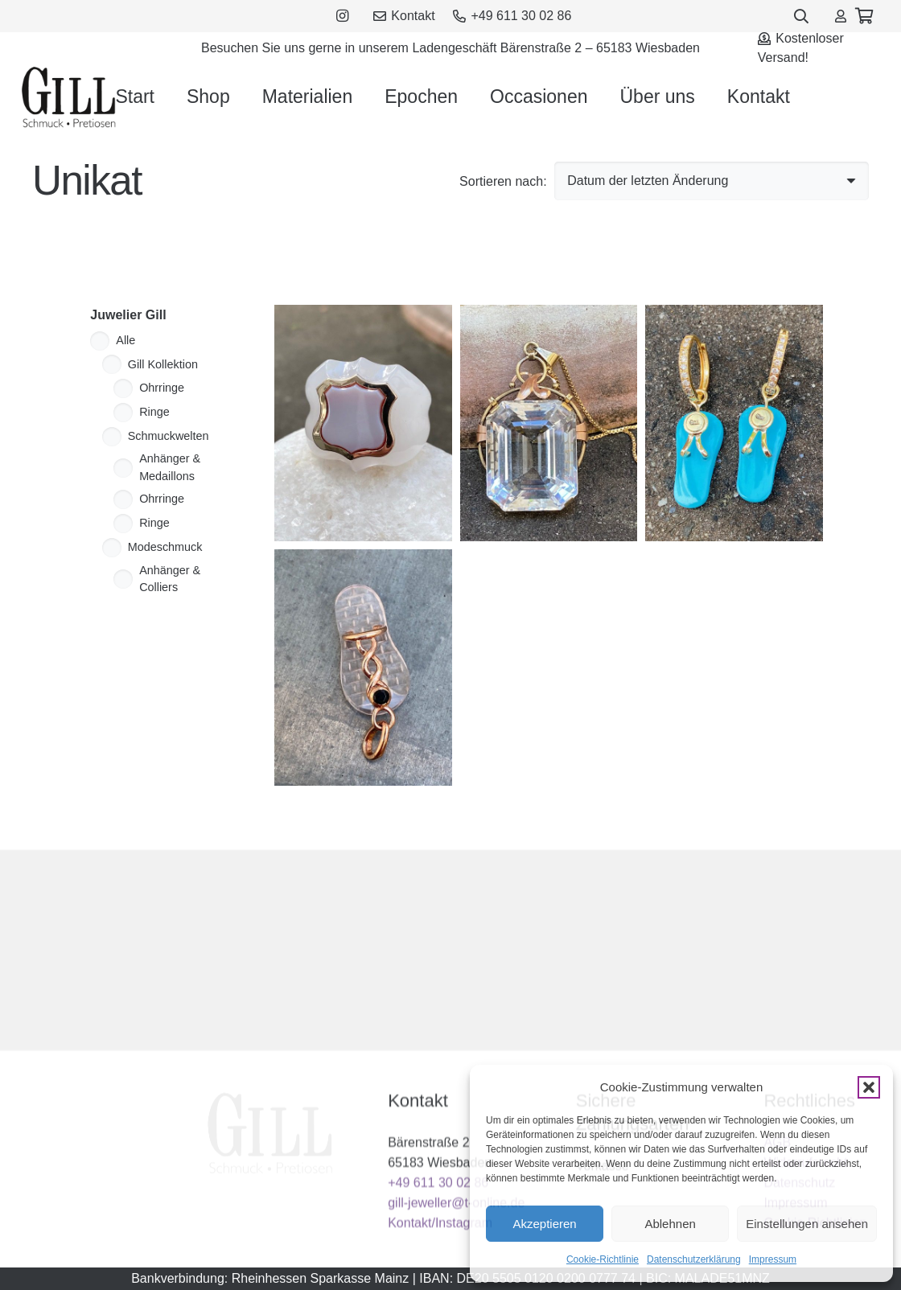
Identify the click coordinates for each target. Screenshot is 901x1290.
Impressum (772, 1259)
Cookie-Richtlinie (602, 1259)
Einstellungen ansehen (807, 1223)
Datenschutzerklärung (694, 1259)
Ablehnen (669, 1223)
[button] (869, 1087)
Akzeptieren (544, 1223)
